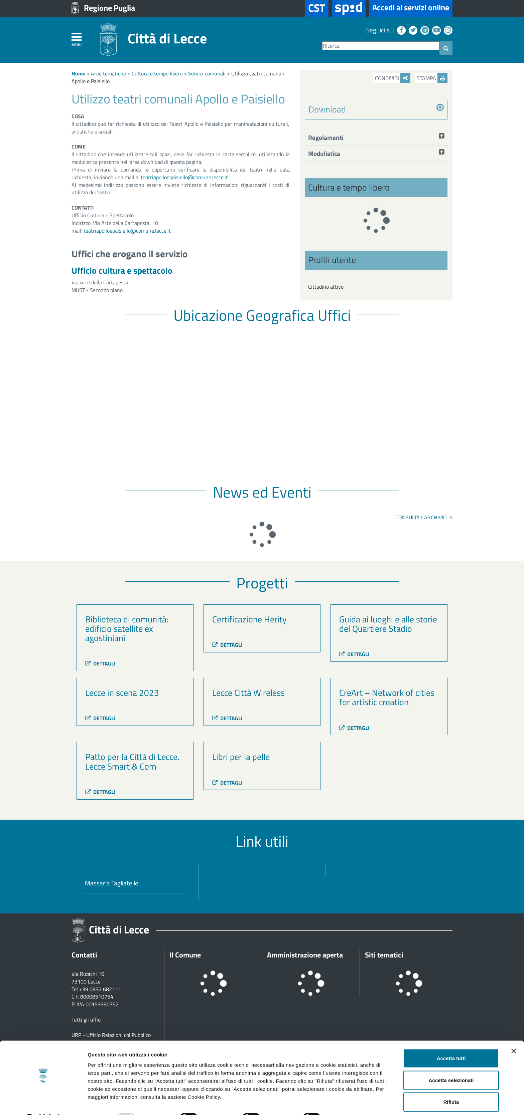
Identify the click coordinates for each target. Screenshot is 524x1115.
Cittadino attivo (326, 287)
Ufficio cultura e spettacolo (122, 270)
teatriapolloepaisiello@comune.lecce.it (184, 177)
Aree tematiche (108, 73)
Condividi (392, 78)
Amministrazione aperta (305, 954)
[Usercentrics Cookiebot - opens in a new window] (43, 1102)
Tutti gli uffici (87, 1020)
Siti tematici (384, 954)
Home (78, 73)
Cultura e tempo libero (157, 73)
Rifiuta (451, 1085)
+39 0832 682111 (100, 989)
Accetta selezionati (451, 1063)
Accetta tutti (451, 1041)
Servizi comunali (207, 73)
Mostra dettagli (352, 1102)
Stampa (432, 78)
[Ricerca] (380, 45)
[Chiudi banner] (513, 1034)
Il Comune (185, 954)
